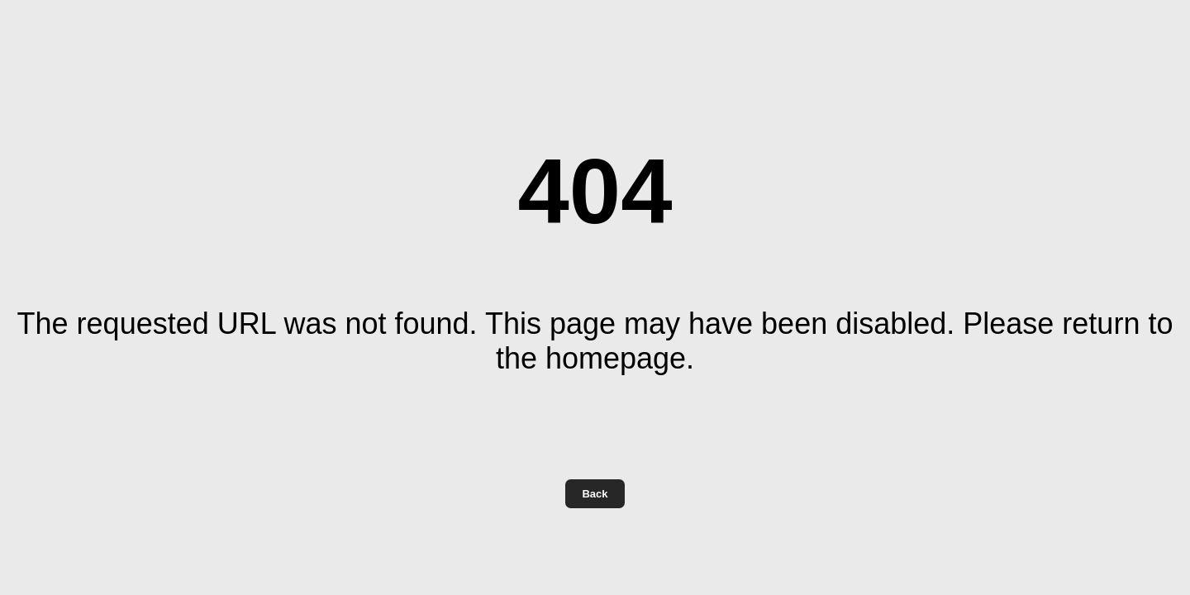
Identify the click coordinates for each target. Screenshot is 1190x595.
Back (594, 494)
